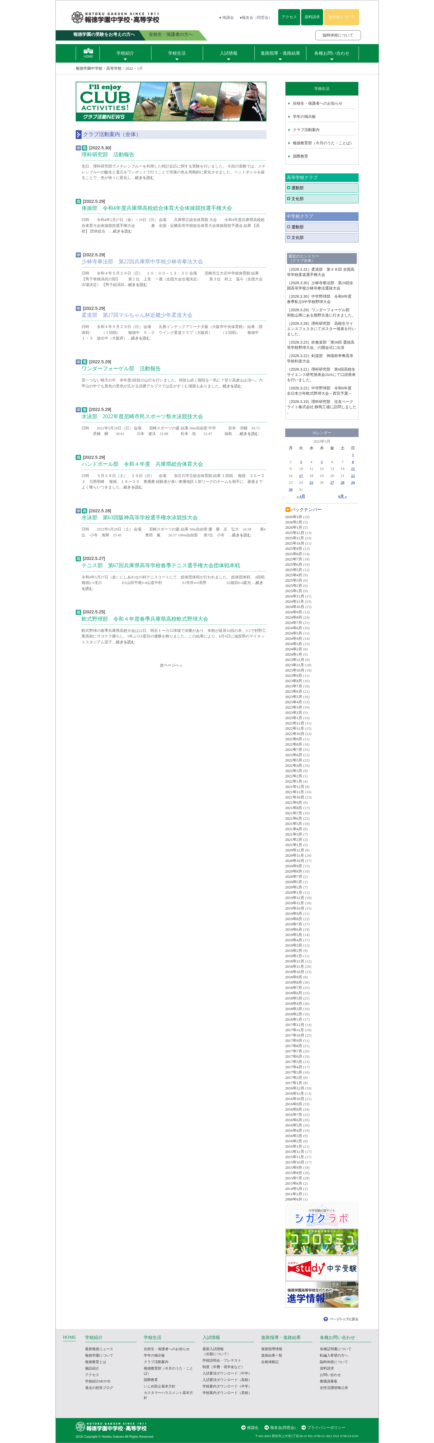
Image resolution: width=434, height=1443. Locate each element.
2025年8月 (294, 554)
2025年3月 (294, 580)
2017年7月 (294, 1051)
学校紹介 (125, 53)
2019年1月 (294, 956)
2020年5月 (294, 882)
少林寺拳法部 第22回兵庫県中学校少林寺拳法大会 (142, 262)
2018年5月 (294, 998)
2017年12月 (294, 1024)
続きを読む (144, 177)
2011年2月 (293, 1194)
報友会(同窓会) (283, 1427)
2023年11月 (294, 665)
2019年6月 (294, 929)
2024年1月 (294, 654)
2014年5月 (294, 1188)
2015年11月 (294, 1157)
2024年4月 (294, 638)
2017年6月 (294, 1056)
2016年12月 (294, 1088)
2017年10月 (294, 1035)
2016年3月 (294, 1136)
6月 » (342, 496)
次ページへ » (171, 665)
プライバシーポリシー (326, 1427)
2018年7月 (294, 987)
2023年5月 (294, 696)
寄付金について (341, 17)
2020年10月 (294, 860)
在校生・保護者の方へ (171, 34)
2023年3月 (294, 707)
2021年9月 (294, 802)
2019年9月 (294, 913)
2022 (129, 68)
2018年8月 (294, 982)
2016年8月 (294, 1109)
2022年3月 (294, 771)
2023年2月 (294, 712)
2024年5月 (294, 633)
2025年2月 (294, 585)
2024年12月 (294, 596)
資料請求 (312, 17)
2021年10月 (294, 797)
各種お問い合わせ (331, 53)
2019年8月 (294, 919)
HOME (69, 1337)
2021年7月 (294, 813)
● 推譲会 (226, 17)
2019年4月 (294, 940)
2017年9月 (294, 1040)
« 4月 (301, 496)
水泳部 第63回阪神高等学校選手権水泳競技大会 (140, 517)
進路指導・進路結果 (280, 53)
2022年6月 (294, 755)
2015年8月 (294, 1173)
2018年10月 (294, 972)
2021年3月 (294, 834)
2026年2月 (294, 522)
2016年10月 (294, 1099)
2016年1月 (294, 1146)
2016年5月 (294, 1125)
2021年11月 (294, 792)
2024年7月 (294, 622)
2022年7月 (294, 749)
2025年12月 (294, 532)
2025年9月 (294, 548)
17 (301, 475)
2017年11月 (294, 1030)
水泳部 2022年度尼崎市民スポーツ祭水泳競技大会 (142, 416)
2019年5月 (294, 935)
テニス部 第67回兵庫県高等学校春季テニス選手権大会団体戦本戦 (161, 565)
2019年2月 (294, 950)
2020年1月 (294, 892)
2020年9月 (294, 866)
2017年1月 (294, 1083)
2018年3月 (294, 1009)
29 (353, 482)
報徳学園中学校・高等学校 (98, 68)
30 (291, 489)
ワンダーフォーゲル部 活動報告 (121, 368)
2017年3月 (294, 1072)
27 (332, 482)
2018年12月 (294, 961)
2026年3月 (294, 517)
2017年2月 (294, 1077)
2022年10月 (294, 733)
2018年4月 (294, 1003)
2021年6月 (294, 818)
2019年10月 (294, 908)
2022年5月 (294, 760)
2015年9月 (294, 1167)
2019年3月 (294, 945)
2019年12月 (294, 897)
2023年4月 (294, 702)
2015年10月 (294, 1162)
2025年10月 (294, 543)
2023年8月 (294, 681)
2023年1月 (294, 718)
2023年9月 (294, 675)
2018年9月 (294, 977)
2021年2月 (294, 839)
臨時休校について (338, 35)
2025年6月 (294, 564)
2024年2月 (294, 649)
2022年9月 (294, 739)
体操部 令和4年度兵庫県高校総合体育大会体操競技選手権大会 (159, 208)
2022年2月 (294, 776)
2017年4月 (294, 1067)
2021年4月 (294, 829)
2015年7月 (294, 1178)
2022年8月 (294, 744)
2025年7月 (294, 559)
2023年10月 (294, 670)
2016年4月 (294, 1130)
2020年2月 (294, 887)
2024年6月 (294, 628)
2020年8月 (294, 871)
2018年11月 (294, 966)
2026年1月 (294, 527)
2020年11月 (294, 855)
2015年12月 (294, 1151)
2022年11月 (294, 728)
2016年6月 (294, 1120)
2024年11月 (294, 601)
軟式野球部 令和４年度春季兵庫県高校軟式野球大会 (145, 619)
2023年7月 (294, 686)
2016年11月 (294, 1093)
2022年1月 (294, 781)
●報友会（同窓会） (256, 17)
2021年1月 (294, 845)
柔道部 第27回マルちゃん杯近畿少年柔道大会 (137, 315)
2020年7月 (294, 876)
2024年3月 (294, 644)
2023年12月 (294, 659)
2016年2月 (294, 1141)
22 (353, 475)
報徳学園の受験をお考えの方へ (104, 34)
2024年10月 (294, 607)
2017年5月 (294, 1061)
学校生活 (177, 53)
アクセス (289, 17)
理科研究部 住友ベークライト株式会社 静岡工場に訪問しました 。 (322, 406)
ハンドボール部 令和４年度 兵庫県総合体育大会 (142, 464)
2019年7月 (294, 924)
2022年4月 (294, 765)
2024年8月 (294, 617)
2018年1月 (294, 1019)
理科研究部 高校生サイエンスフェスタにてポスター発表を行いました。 (321, 328)
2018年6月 (294, 993)
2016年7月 (294, 1114)
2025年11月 (294, 538)
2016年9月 (294, 1104)
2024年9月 (294, 612)
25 (311, 482)
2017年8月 (294, 1046)
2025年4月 (294, 575)
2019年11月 (294, 903)
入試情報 (228, 53)
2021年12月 (294, 786)
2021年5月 (294, 823)
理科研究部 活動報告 (108, 155)
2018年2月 (294, 1014)
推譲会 (253, 1427)
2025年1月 (294, 591)
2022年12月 (294, 723)
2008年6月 (294, 1199)
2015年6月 (294, 1183)
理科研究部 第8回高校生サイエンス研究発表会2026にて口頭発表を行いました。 (321, 374)
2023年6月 (294, 691)
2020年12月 (294, 850)
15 (353, 468)
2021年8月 (294, 808)
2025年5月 (294, 570)
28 (343, 482)
